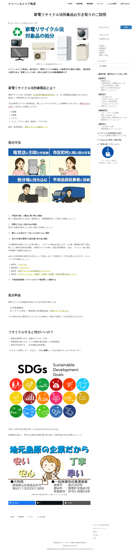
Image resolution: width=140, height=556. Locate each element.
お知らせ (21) (104, 35)
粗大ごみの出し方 (108, 115)
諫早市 (102, 53)
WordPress (57, 549)
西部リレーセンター (109, 106)
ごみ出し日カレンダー (110, 99)
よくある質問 (41, 517)
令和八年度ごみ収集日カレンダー (114, 117)
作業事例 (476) (104, 39)
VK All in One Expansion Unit (84, 549)
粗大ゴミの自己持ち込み (111, 88)
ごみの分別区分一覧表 (110, 85)
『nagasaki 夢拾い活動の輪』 (111, 140)
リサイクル (24, 268)
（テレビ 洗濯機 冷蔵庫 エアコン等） (112, 135)
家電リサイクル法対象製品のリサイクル (34, 271)
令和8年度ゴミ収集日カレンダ (113, 83)
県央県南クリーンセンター (111, 129)
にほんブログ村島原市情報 (101, 525)
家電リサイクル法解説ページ (36, 127)
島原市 (102, 46)
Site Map (95, 535)
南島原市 (102, 48)
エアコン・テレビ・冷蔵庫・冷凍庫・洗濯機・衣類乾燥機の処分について (47, 274)
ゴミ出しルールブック (110, 104)
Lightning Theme (69, 549)
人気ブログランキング (99, 528)
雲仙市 (102, 51)
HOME (12, 517)
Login (94, 538)
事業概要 (21, 517)
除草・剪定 (103, 55)
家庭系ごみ (105, 81)
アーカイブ (102, 61)
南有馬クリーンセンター (111, 120)
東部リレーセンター (109, 90)
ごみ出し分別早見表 (109, 101)
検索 (126, 27)
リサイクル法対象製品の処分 (110, 133)
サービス (30, 517)
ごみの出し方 (106, 97)
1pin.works (74, 546)
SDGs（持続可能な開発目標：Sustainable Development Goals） (34, 429)
